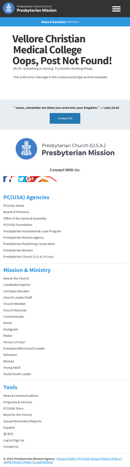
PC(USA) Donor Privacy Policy (99, 459)
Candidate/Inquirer (17, 284)
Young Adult (11, 367)
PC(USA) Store (13, 408)
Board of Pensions (16, 212)
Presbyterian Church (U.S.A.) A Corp (28, 256)
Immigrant (10, 329)
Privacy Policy (66, 459)
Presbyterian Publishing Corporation (29, 244)
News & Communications (20, 395)
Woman (8, 361)
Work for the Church (17, 414)
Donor (7, 323)
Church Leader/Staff (17, 297)
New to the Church (16, 278)
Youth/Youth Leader (17, 374)
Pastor (7, 335)
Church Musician (15, 310)
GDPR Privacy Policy (17, 462)
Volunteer (10, 355)
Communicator (14, 316)
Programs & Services (17, 402)
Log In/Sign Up (13, 440)
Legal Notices (43, 462)
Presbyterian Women (18, 250)
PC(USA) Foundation (17, 224)
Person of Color (14, 342)
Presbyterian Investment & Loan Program (32, 231)
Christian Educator (16, 291)
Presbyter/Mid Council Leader (24, 348)
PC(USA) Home (13, 205)
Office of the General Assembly (24, 218)
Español (9, 427)
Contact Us (65, 118)
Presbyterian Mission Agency (23, 237)
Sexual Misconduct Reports (22, 421)
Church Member (14, 304)
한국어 (8, 434)
